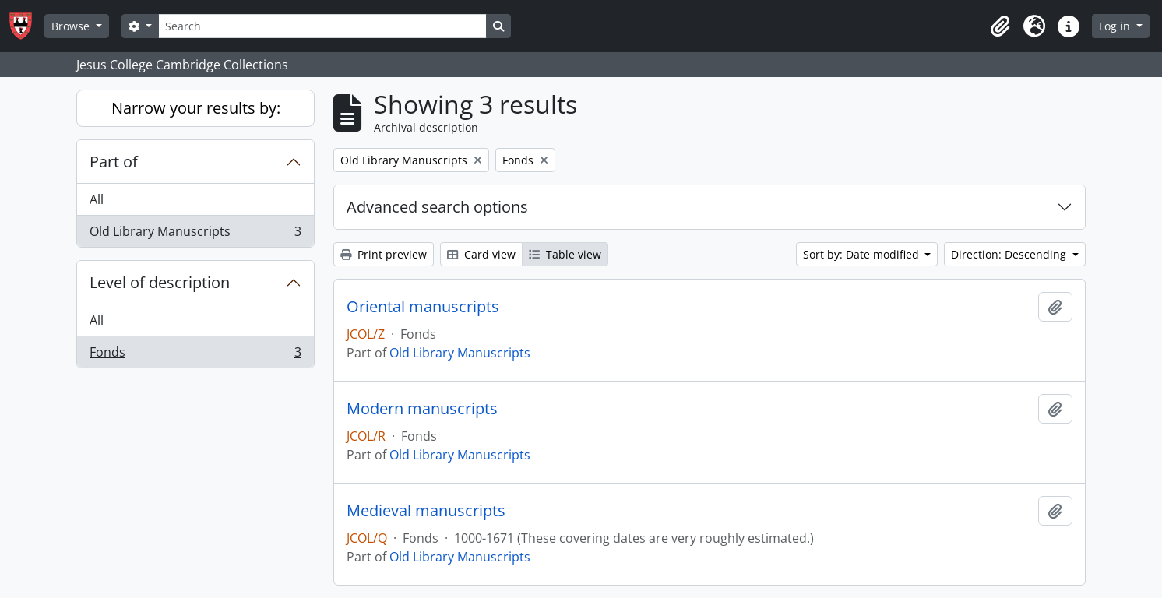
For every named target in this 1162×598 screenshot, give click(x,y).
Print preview (383, 254)
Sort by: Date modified (862, 254)
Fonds (195, 355)
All (97, 199)
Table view (565, 254)
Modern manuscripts (422, 408)
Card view (481, 254)
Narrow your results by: (195, 107)
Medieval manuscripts (426, 510)
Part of (114, 161)
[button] (1000, 26)
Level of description (160, 282)
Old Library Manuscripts (195, 234)
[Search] (322, 26)
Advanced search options (437, 206)
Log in (1116, 26)
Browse (72, 26)
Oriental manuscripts (423, 306)
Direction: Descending (1010, 254)
